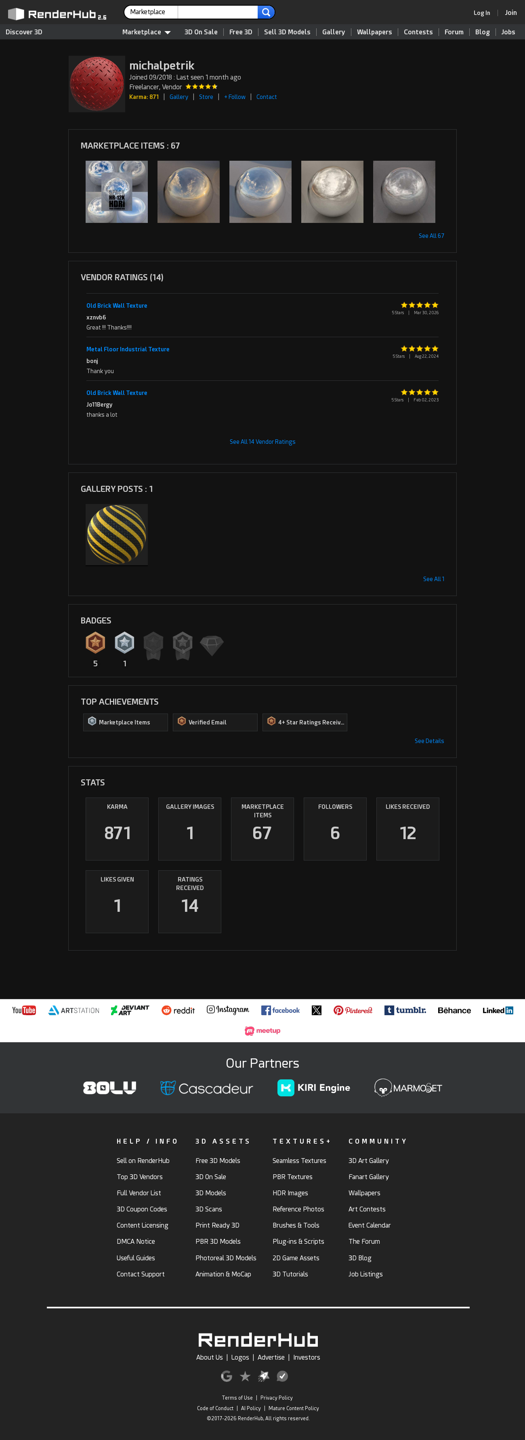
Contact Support (141, 1274)
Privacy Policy (276, 1398)
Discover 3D (24, 32)
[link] (484, 13)
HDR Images (290, 1193)
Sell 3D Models (287, 32)
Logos (240, 1357)
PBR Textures (293, 1177)
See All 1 (433, 579)
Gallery (333, 32)
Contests (418, 32)
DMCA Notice (136, 1241)
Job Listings (366, 1274)
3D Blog (360, 1258)
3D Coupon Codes (142, 1209)
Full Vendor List (139, 1193)
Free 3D (240, 32)
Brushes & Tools (296, 1225)
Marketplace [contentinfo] (146, 32)
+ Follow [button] (235, 97)
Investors (306, 1357)
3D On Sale (201, 32)
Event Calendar (370, 1225)
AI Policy (251, 1408)
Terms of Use (237, 1398)
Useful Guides (136, 1258)
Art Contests (367, 1209)
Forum (454, 32)
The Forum (364, 1241)
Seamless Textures (299, 1161)
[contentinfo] (154, 12)
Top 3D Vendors (140, 1177)
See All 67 (431, 236)
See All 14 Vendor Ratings (263, 442)
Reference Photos (298, 1209)
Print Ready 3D (217, 1225)
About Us (209, 1357)
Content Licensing (142, 1225)
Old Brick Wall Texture (116, 305)
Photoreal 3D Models (225, 1258)
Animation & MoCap (223, 1274)
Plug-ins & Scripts (298, 1241)
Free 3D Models (217, 1161)
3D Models (210, 1193)
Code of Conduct (215, 1408)
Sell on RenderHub (143, 1161)
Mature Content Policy (294, 1408)
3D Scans (208, 1209)
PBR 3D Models (218, 1241)
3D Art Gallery (369, 1161)
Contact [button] (266, 97)
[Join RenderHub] (511, 13)
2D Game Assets (296, 1258)
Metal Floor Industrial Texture (128, 349)
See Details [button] (429, 741)
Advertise (271, 1357)
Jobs (508, 32)
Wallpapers (374, 32)
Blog (482, 32)
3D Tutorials (290, 1274)
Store (206, 97)
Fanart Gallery (369, 1177)
